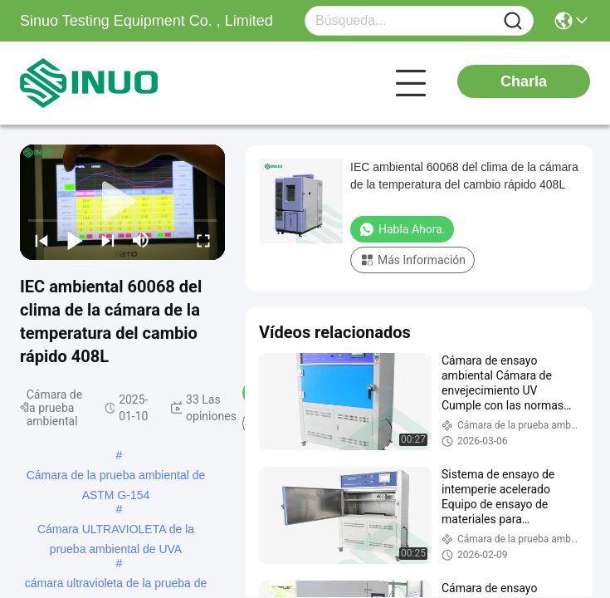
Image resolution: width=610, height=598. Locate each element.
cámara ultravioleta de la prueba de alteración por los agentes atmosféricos (116, 584)
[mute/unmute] (141, 240)
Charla (523, 81)
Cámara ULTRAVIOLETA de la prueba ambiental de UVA (115, 530)
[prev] (41, 240)
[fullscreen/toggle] (203, 240)
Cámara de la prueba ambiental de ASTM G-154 (116, 476)
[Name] (513, 21)
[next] (107, 240)
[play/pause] (74, 240)
